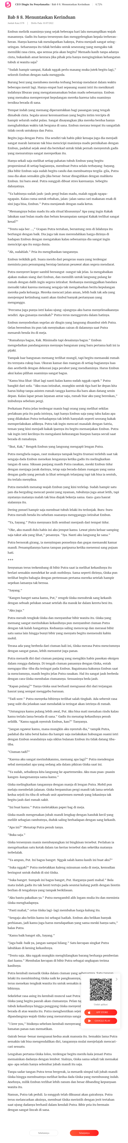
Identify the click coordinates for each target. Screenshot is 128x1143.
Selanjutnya (84, 1133)
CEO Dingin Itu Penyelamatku (32, 4)
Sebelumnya (43, 1133)
